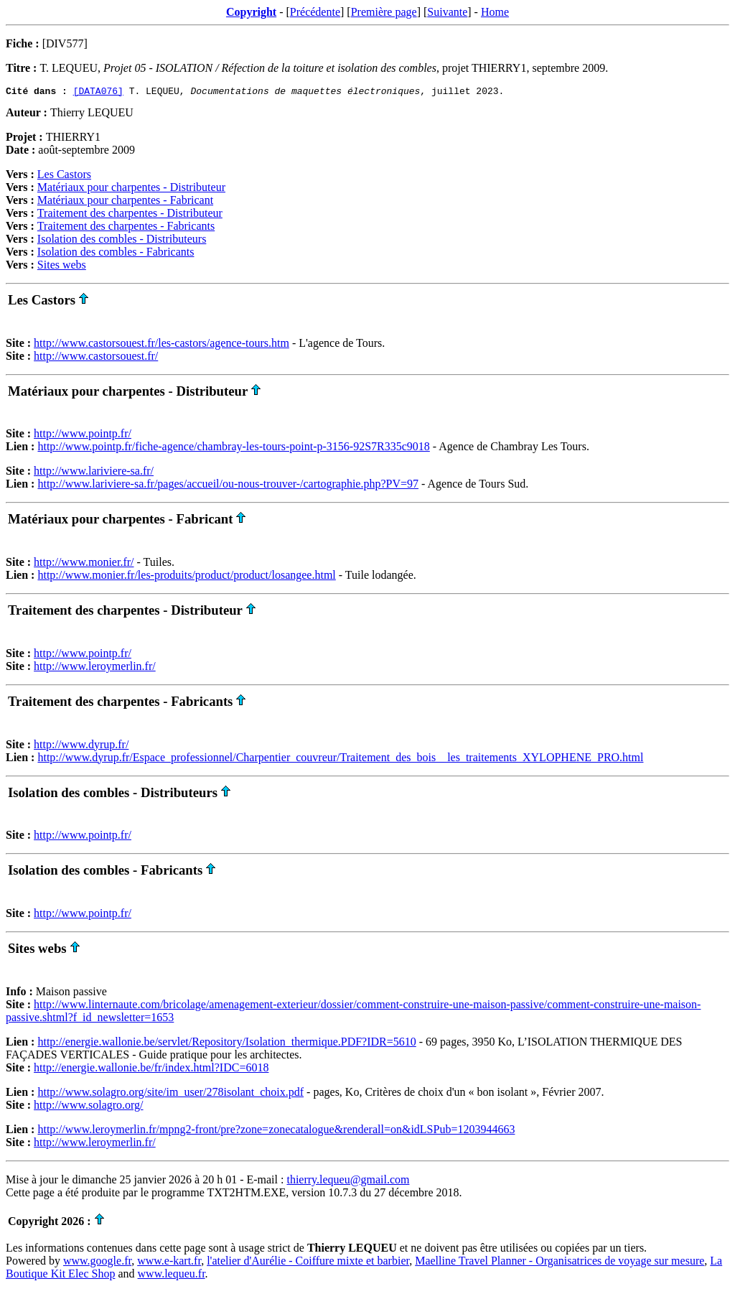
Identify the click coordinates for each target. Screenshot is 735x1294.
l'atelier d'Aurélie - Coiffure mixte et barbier (308, 1263)
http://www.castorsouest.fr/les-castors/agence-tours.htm (161, 345)
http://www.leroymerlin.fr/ (95, 668)
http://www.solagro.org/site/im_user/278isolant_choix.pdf (170, 1094)
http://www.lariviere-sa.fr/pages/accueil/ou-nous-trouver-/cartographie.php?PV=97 (227, 486)
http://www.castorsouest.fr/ (96, 358)
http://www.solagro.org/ (88, 1107)
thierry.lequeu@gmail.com (347, 1182)
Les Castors (64, 176)
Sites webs (61, 267)
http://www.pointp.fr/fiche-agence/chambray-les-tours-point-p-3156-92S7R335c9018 (233, 448)
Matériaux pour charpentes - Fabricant (125, 202)
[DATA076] (98, 92)
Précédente (315, 12)
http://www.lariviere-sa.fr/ (94, 473)
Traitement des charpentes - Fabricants (126, 228)
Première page (384, 12)
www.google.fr (97, 1263)
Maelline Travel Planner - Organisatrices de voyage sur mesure (559, 1263)
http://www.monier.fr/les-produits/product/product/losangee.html (186, 577)
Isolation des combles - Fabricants (116, 254)
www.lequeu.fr (171, 1276)
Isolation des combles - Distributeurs (122, 241)
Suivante (447, 12)
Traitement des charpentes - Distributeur (130, 215)
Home (495, 12)
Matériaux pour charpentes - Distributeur (131, 189)
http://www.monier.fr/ (84, 564)
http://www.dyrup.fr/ (81, 746)
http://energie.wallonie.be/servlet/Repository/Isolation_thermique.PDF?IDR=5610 (226, 1044)
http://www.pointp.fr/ (82, 435)
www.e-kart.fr (169, 1263)
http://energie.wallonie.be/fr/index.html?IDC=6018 (151, 1069)
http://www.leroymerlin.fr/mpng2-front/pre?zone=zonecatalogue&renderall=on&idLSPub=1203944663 (276, 1131)
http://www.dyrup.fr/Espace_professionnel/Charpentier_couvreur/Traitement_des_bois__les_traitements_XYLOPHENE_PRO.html (340, 759)
